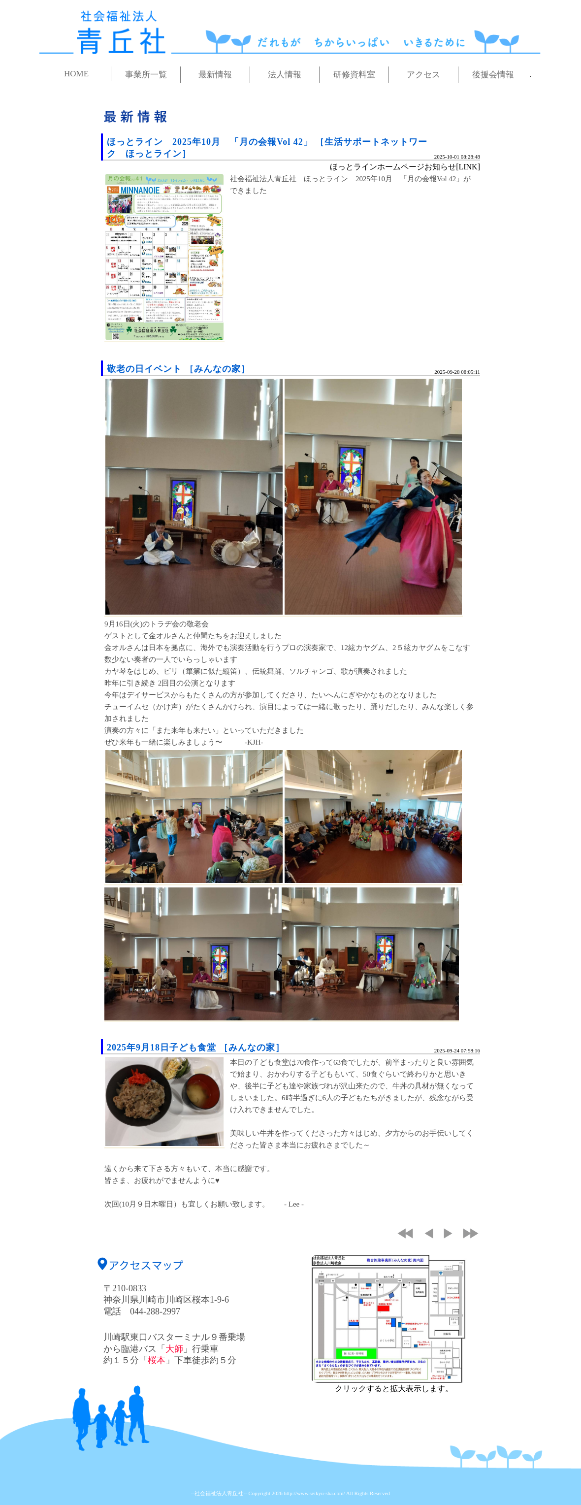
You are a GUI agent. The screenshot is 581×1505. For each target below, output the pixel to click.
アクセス (423, 74)
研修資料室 (354, 74)
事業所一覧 (146, 74)
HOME (76, 73)
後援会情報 (493, 74)
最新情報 (215, 74)
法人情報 (284, 74)
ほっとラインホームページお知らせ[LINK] (405, 167)
